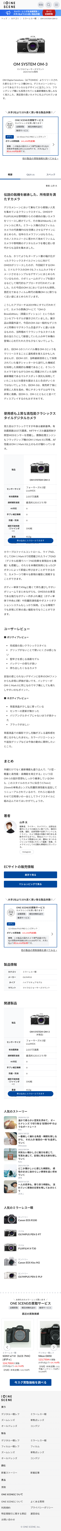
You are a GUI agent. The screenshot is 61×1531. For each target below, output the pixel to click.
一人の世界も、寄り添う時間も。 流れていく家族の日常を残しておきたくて (37, 1187)
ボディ (10, 136)
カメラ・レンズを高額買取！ (26, 11)
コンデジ (35, 1426)
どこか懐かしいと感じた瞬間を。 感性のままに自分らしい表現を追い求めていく (37, 1171)
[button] (7, 1347)
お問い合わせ (8, 1519)
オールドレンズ (9, 1426)
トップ (4, 19)
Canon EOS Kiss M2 (29, 1262)
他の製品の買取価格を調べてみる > (40, 158)
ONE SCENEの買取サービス (29, 120)
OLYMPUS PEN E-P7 (29, 1234)
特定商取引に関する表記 (13, 1513)
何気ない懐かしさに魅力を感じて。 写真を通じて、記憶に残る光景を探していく (37, 1155)
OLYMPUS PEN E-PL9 (30, 1276)
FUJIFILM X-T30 (27, 1248)
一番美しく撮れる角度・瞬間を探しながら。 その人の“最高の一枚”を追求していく (37, 1139)
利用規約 (5, 1507)
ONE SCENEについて (12, 1501)
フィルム (35, 1446)
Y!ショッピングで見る (30, 884)
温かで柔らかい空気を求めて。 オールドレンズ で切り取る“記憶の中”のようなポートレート (37, 1123)
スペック (50, 174)
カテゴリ (15, 19)
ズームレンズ (8, 1420)
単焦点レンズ (37, 1420)
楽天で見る (30, 874)
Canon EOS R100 (27, 1220)
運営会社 (35, 1513)
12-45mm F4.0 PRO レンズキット (31, 137)
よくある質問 (37, 1501)
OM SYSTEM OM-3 (48, 19)
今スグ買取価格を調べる (30, 1382)
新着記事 (35, 1472)
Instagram (26, 852)
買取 (41, 4)
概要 (10, 174)
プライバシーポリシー (42, 1507)
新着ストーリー (9, 1472)
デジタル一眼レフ (10, 1414)
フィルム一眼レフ (10, 1446)
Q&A (30, 174)
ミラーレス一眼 (29, 19)
